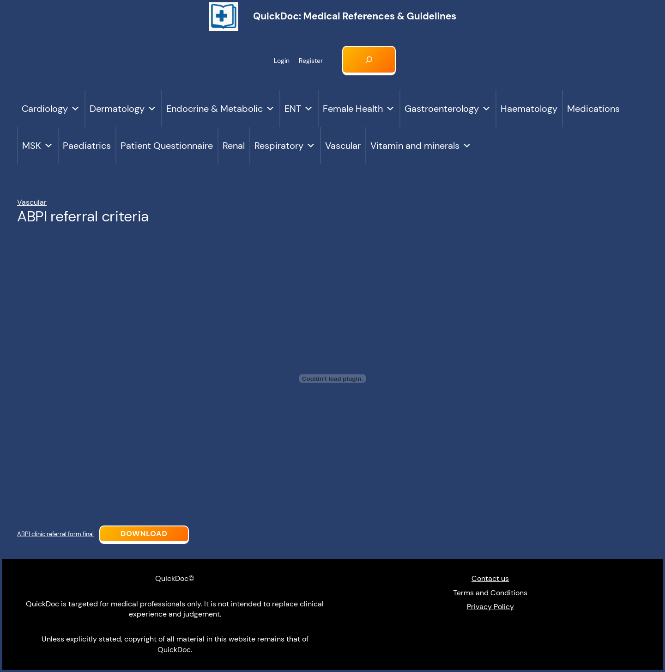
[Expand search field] (369, 60)
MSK (37, 145)
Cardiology (51, 108)
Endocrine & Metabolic (220, 108)
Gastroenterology (448, 108)
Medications (593, 109)
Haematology (529, 109)
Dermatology (123, 108)
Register (311, 60)
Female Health (359, 108)
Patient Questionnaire (167, 146)
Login (282, 60)
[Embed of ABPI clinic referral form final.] (332, 378)
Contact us (490, 578)
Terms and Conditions (490, 593)
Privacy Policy (490, 606)
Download (144, 533)
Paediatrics (87, 146)
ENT (298, 108)
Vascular (343, 146)
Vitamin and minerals (421, 145)
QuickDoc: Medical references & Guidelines (354, 16)
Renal (234, 146)
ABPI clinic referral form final (55, 534)
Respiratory (284, 145)
